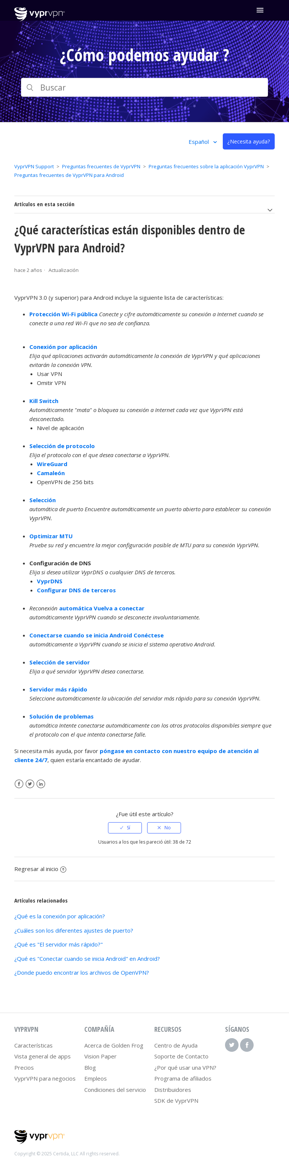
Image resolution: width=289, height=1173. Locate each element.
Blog (90, 1067)
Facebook (19, 784)
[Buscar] (144, 87)
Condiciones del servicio (115, 1089)
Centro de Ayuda (176, 1045)
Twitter (30, 784)
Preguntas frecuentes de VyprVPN (101, 166)
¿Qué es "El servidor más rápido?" (58, 944)
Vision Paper (100, 1056)
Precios (24, 1067)
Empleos (95, 1078)
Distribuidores (172, 1089)
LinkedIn (41, 784)
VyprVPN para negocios (45, 1078)
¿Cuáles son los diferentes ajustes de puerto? (73, 930)
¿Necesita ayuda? (248, 141)
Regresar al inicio (40, 869)
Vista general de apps (42, 1056)
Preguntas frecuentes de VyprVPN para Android (69, 175)
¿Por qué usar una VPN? (185, 1067)
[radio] (125, 827)
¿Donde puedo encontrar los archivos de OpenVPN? (81, 972)
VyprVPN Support (34, 166)
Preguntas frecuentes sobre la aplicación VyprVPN (206, 166)
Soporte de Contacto (181, 1056)
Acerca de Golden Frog (113, 1045)
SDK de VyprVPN (176, 1100)
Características (33, 1045)
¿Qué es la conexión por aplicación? (59, 916)
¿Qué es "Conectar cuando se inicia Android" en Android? (87, 958)
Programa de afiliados (182, 1078)
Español (199, 141)
